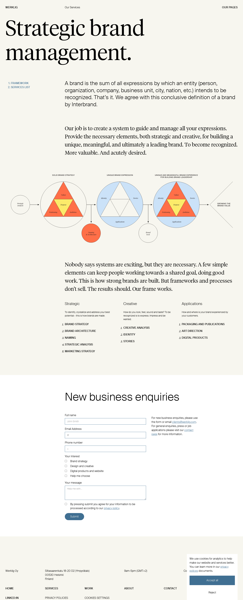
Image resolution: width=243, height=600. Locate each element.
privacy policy (111, 508)
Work (89, 588)
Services (51, 588)
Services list (20, 87)
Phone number (74, 442)
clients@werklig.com (184, 422)
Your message (73, 482)
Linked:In (12, 598)
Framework (20, 83)
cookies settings (97, 598)
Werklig (11, 7)
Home (9, 588)
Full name (70, 415)
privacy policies (56, 598)
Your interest (72, 456)
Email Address (73, 429)
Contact (170, 588)
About (129, 588)
